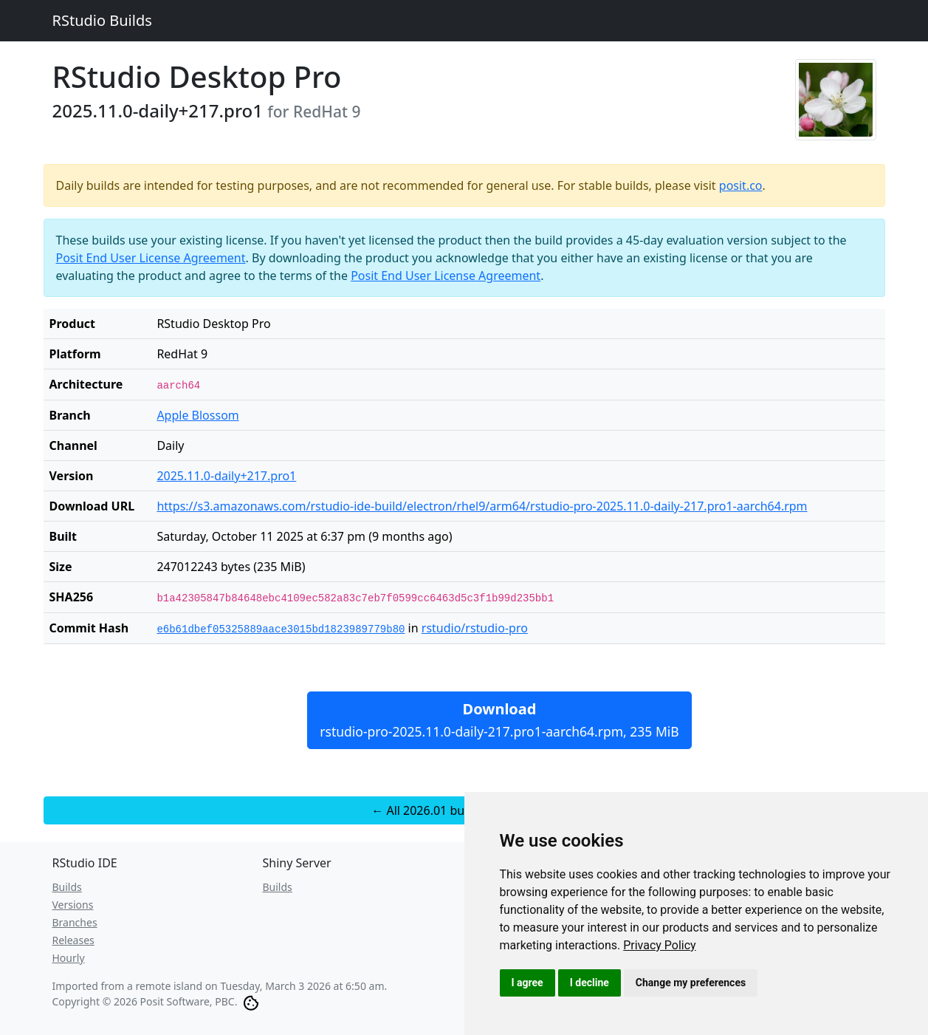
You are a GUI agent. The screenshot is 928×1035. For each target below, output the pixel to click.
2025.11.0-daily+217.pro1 (226, 476)
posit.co (741, 185)
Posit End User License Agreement (151, 258)
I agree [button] (527, 982)
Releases (73, 940)
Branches (74, 922)
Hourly (68, 958)
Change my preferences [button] (691, 982)
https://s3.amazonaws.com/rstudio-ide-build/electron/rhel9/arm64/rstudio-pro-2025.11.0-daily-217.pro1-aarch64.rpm (482, 506)
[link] (659, 945)
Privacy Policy (659, 945)
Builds (67, 887)
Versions (73, 905)
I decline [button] (589, 982)
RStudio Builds (102, 20)
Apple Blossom (197, 415)
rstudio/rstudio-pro (475, 628)
